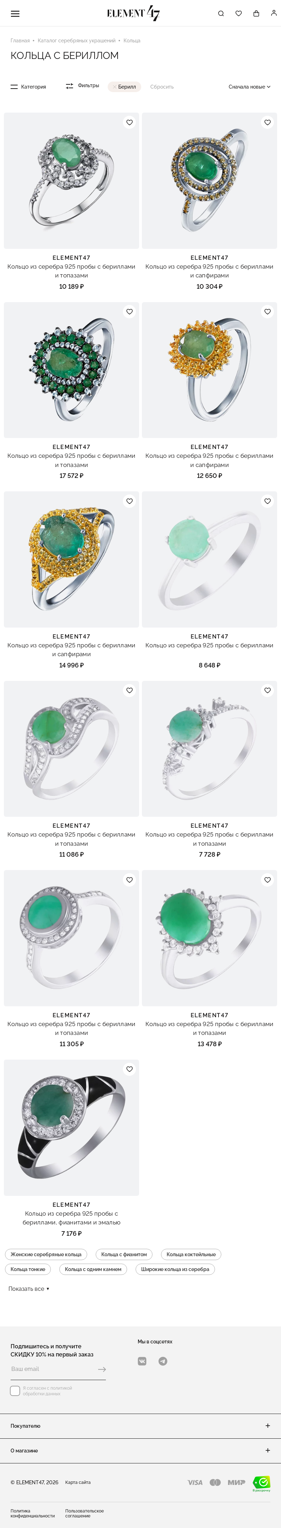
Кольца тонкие (28, 1270)
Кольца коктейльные (191, 1255)
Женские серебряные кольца (46, 1255)
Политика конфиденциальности (33, 1513)
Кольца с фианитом (124, 1255)
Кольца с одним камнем (93, 1270)
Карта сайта (78, 1482)
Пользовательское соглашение (84, 1513)
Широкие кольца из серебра (175, 1270)
